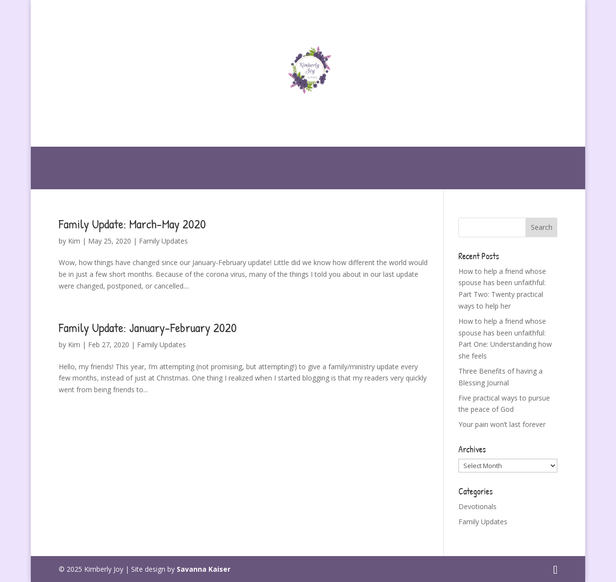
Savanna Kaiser (203, 569)
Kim (74, 241)
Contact (74, 180)
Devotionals (477, 506)
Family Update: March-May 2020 (132, 223)
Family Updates (163, 241)
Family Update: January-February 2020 (148, 327)
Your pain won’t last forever (502, 424)
